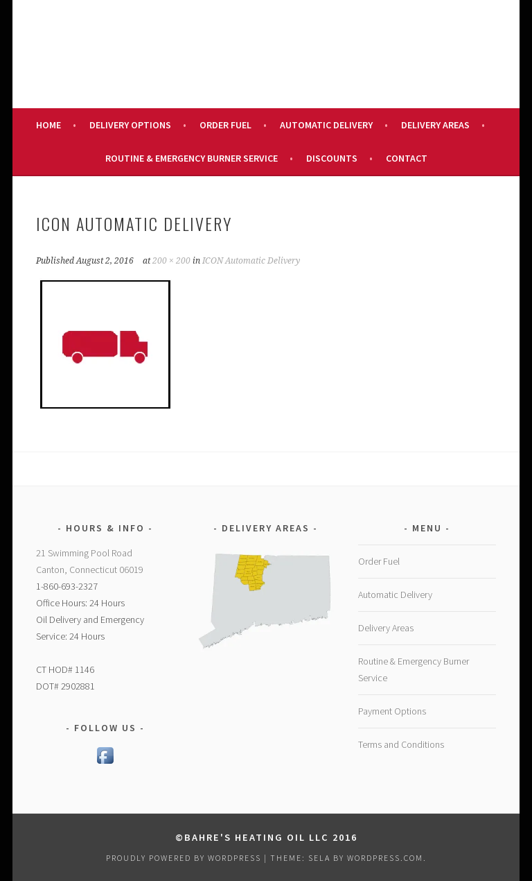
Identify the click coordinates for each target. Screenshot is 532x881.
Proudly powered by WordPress (183, 858)
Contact (406, 158)
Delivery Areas (435, 125)
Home (48, 125)
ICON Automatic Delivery (251, 261)
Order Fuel (225, 125)
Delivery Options (130, 125)
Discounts (331, 158)
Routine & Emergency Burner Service (191, 158)
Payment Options (392, 711)
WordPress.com (385, 858)
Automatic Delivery (326, 125)
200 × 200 (171, 261)
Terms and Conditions (401, 744)
